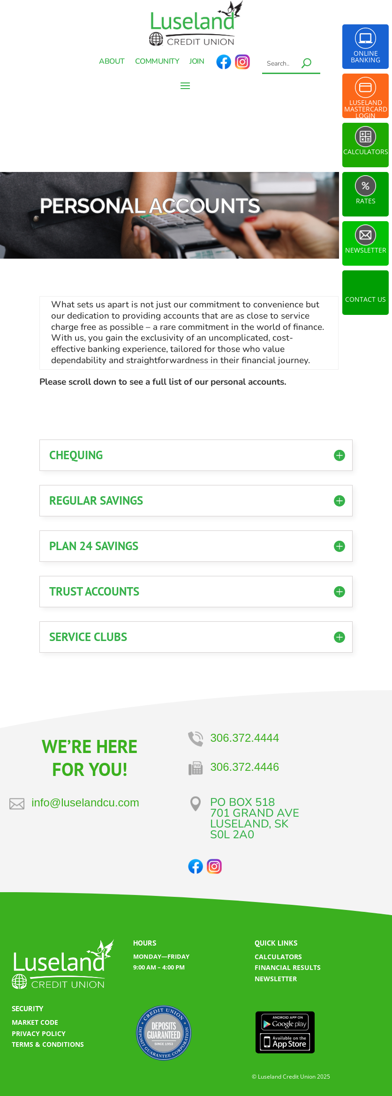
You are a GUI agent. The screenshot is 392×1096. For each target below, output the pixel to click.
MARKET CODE (35, 1022)
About (112, 62)
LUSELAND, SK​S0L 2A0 (249, 829)
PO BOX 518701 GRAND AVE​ (254, 807)
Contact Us (365, 299)
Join (196, 62)
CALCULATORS (278, 956)
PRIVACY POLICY (39, 1033)
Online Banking (365, 56)
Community (157, 62)
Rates (366, 200)
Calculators (365, 151)
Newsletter (365, 250)
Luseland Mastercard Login (365, 106)
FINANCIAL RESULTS (288, 967)
